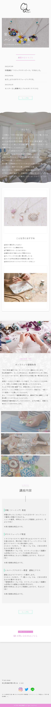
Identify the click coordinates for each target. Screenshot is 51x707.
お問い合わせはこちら (25, 636)
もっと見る (25, 98)
